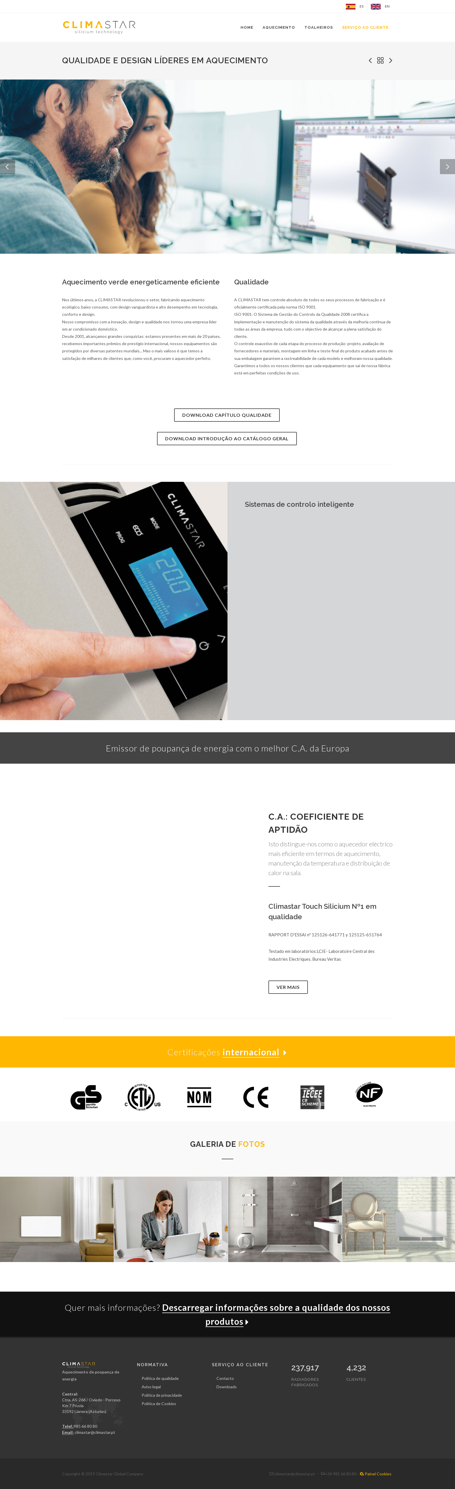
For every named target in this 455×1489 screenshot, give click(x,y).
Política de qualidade (160, 1378)
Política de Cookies (159, 1403)
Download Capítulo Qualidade (227, 415)
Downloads (226, 1386)
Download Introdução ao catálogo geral (227, 438)
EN (380, 7)
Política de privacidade (162, 1395)
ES (355, 7)
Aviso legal (151, 1386)
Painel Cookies (375, 1473)
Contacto (225, 1378)
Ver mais (288, 987)
